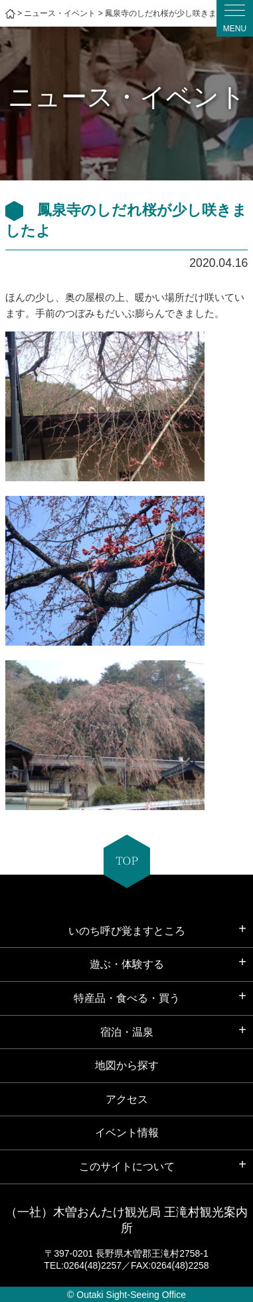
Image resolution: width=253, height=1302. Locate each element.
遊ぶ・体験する (127, 964)
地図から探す (127, 1065)
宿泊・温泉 (126, 1032)
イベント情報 (127, 1132)
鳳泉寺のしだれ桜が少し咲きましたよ (172, 13)
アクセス (127, 1099)
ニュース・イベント (60, 13)
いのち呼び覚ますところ (126, 931)
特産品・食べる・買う (127, 998)
